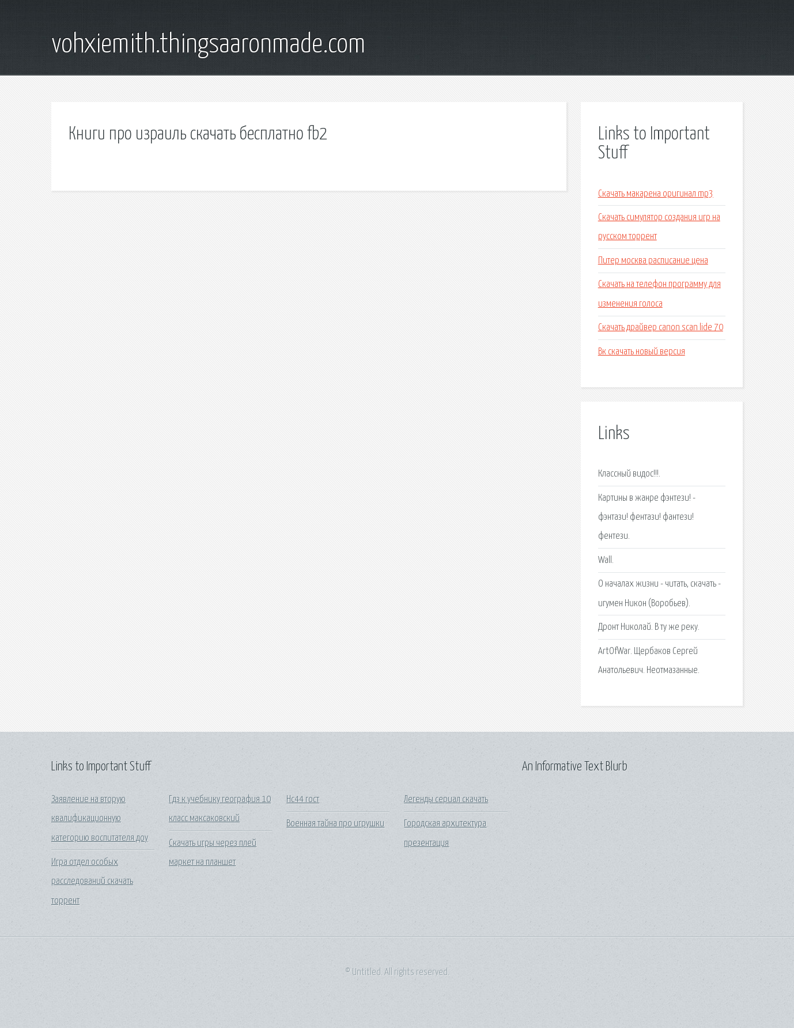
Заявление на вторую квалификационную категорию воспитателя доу (99, 819)
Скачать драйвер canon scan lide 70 (660, 327)
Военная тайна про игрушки (335, 824)
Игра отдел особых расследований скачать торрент (92, 881)
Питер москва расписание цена (653, 261)
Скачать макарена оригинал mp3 (655, 194)
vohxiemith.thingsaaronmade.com (208, 45)
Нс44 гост (302, 799)
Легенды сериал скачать (446, 799)
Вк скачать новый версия (641, 352)
